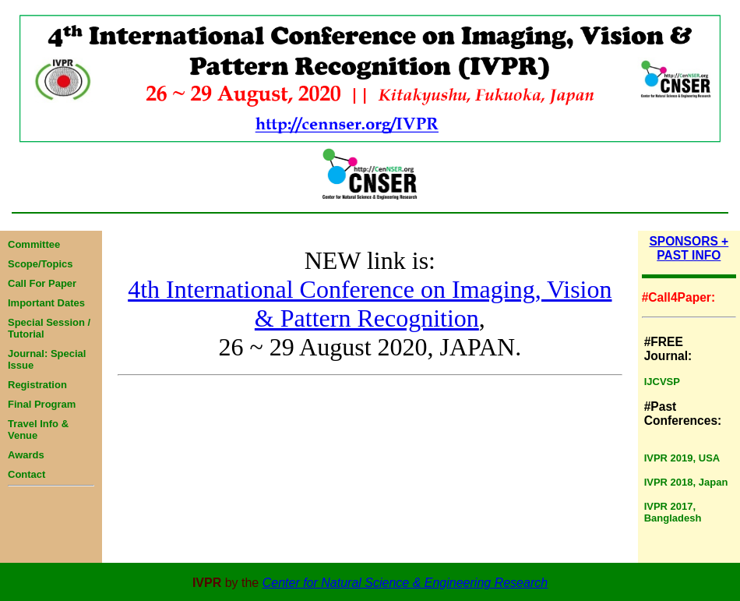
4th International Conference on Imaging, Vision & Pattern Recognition (369, 303)
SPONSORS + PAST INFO (688, 248)
